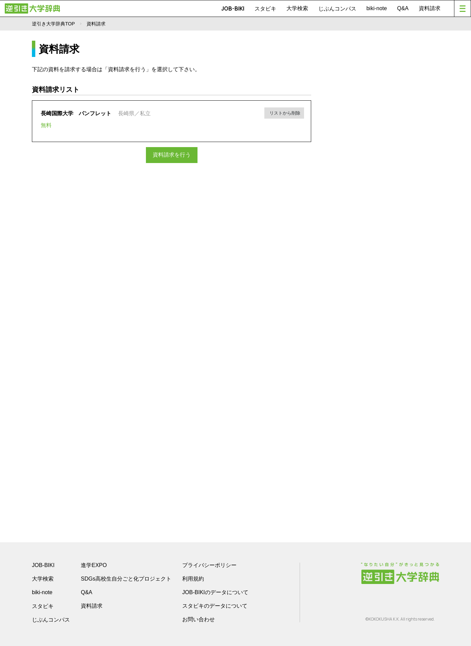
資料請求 (429, 8)
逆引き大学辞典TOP (53, 23)
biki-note (376, 8)
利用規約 (193, 579)
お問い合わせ (198, 619)
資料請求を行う (172, 155)
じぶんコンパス (337, 8)
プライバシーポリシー (209, 565)
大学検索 (297, 8)
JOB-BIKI (232, 8)
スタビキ (265, 8)
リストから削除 (285, 112)
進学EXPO (94, 565)
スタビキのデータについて (214, 606)
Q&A (403, 8)
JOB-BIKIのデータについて (215, 592)
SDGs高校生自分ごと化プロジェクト (126, 579)
